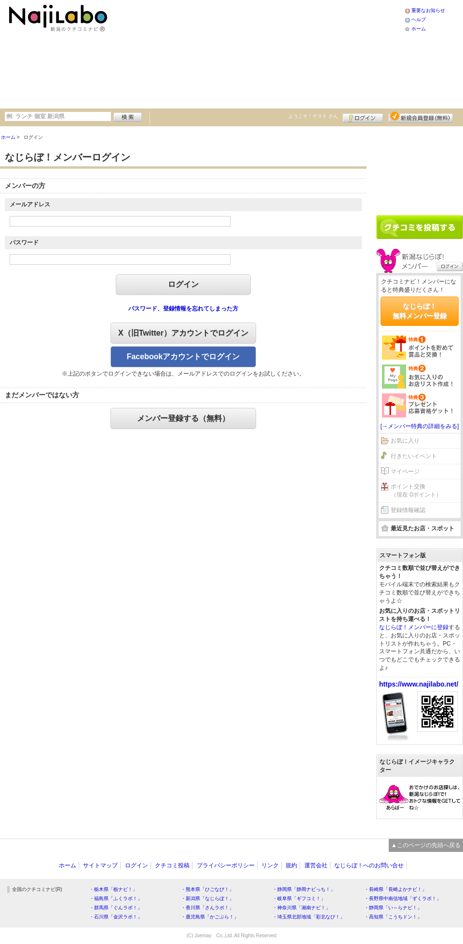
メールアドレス (30, 204)
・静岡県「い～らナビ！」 (393, 907)
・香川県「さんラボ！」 (207, 907)
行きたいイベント (414, 456)
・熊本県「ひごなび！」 (207, 889)
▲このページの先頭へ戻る (426, 845)
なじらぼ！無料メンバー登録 (420, 311)
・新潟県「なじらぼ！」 (207, 898)
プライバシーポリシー (226, 865)
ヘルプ (418, 19)
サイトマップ (100, 865)
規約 (291, 865)
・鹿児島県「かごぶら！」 (210, 916)
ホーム (418, 28)
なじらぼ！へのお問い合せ (369, 865)
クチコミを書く (419, 227)
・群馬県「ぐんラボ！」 (115, 907)
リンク (270, 865)
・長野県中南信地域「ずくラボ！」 (402, 898)
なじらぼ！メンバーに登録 (414, 627)
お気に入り (405, 440)
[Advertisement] (198, 53)
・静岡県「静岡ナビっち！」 (303, 889)
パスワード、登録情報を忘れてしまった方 (183, 308)
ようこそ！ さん (313, 116)
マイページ (405, 471)
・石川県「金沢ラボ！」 (115, 916)
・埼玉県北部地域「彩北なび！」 (308, 916)
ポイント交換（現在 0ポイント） (416, 490)
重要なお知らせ (428, 10)
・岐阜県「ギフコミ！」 (299, 898)
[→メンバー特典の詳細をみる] (420, 426)
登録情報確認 (408, 510)
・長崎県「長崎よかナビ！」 (395, 889)
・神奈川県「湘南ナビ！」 (301, 907)
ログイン (362, 116)
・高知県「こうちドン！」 (393, 916)
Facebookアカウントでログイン (183, 356)
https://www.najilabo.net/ (418, 684)
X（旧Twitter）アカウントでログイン (183, 333)
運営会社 (315, 865)
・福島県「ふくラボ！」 (115, 898)
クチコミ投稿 (172, 865)
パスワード (24, 242)
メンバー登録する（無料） (183, 418)
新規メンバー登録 (420, 116)
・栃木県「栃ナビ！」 (113, 889)
